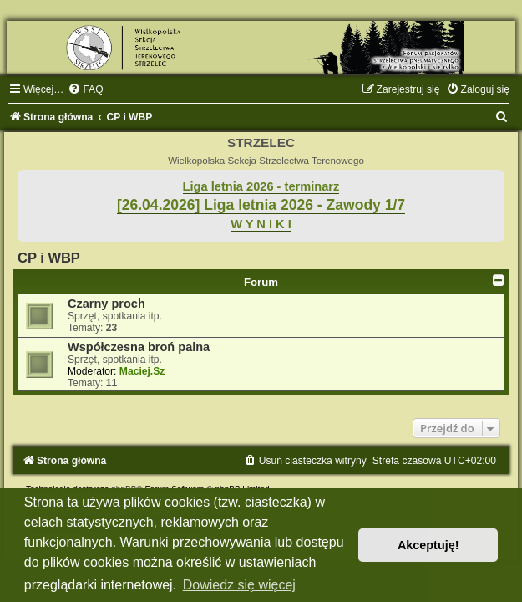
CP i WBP (49, 257)
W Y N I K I (261, 224)
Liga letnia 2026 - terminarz (261, 186)
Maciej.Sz (142, 371)
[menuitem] (85, 89)
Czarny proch (106, 303)
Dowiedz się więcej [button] (239, 585)
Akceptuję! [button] (428, 545)
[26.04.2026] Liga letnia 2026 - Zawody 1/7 (261, 204)
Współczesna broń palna (139, 347)
